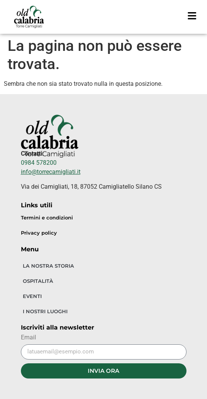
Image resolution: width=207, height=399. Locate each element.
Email (28, 337)
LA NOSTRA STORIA (48, 266)
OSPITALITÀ (38, 281)
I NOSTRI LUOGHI (45, 311)
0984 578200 (39, 162)
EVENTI (32, 296)
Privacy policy (39, 233)
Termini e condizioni (47, 218)
